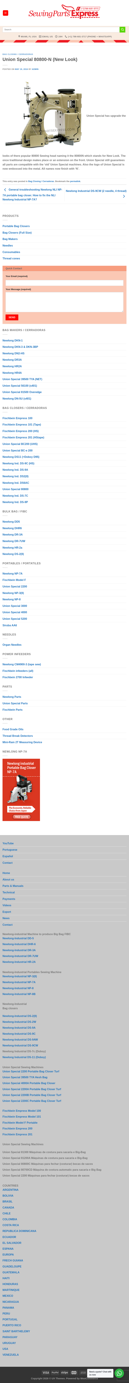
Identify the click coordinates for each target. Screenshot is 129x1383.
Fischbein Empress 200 (17, 1128)
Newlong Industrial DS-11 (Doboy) (24, 1057)
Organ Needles (12, 644)
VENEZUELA (11, 1354)
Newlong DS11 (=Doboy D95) (21, 456)
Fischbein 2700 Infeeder (18, 677)
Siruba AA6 (10, 625)
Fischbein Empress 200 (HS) (21, 431)
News (6, 918)
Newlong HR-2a (12, 547)
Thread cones (11, 258)
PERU (6, 1313)
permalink (75, 181)
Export (7, 911)
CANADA (8, 1207)
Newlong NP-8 (12, 599)
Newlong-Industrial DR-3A (19, 950)
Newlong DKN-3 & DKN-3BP (20, 346)
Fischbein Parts (13, 709)
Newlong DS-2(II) (13, 554)
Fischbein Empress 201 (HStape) (23, 437)
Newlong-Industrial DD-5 (18, 938)
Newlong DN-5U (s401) (17, 398)
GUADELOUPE (12, 1266)
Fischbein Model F (14, 580)
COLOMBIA (10, 1219)
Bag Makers (10, 239)
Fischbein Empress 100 (17, 418)
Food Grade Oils (13, 729)
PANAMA (8, 1307)
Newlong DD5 (11, 521)
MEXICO (8, 1295)
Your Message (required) (18, 289)
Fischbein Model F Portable (20, 1122)
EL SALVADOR (12, 1243)
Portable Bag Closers (16, 226)
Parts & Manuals (13, 885)
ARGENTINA (10, 1189)
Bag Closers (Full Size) (17, 232)
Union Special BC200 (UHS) (20, 444)
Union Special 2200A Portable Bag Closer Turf (32, 1089)
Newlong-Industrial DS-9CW (20, 1045)
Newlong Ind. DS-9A (15, 469)
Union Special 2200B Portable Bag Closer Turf (32, 1095)
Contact (8, 862)
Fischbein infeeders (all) (18, 670)
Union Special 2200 (15, 586)
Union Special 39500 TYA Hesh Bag (25, 1077)
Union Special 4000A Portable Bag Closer (29, 1083)
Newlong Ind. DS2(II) (16, 476)
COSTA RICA (11, 1225)
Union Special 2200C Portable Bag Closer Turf (32, 1101)
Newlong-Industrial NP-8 (18, 988)
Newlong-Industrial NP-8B (19, 994)
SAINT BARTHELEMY (16, 1331)
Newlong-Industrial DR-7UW (20, 956)
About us (8, 879)
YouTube (8, 843)
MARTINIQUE (11, 1290)
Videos (7, 905)
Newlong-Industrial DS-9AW (20, 1039)
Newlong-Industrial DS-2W (19, 1021)
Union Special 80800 (16, 489)
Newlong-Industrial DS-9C (19, 1033)
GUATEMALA (11, 1272)
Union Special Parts (15, 703)
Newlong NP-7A (13, 573)
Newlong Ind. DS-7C (15, 495)
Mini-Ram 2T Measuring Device (22, 742)
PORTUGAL (10, 1319)
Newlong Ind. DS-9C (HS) (18, 463)
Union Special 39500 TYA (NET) (22, 379)
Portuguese (10, 849)
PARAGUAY (10, 1337)
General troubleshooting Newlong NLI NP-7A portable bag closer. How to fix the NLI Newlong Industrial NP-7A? (32, 194)
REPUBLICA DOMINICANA (19, 1231)
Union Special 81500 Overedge (22, 392)
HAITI (6, 1278)
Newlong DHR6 (12, 528)
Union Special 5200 (15, 618)
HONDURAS (10, 1284)
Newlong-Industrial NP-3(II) (20, 976)
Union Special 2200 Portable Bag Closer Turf (31, 1071)
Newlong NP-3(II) (13, 593)
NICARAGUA (11, 1301)
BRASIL (8, 1201)
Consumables (11, 252)
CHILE (7, 1213)
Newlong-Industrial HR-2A (19, 962)
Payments (9, 899)
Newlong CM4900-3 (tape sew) (22, 664)
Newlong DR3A (12, 359)
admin (35, 69)
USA (5, 1348)
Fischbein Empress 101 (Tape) (22, 424)
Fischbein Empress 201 (17, 1134)
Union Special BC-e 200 (18, 450)
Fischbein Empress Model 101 (22, 1116)
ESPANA (8, 1248)
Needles (8, 245)
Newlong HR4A (12, 372)
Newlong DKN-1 (13, 340)
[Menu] (5, 13)
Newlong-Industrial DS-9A (19, 1027)
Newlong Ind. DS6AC (16, 482)
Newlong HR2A (12, 366)
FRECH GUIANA (13, 1260)
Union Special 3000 (15, 606)
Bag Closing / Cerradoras (18, 54)
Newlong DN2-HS (14, 353)
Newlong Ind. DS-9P (15, 502)
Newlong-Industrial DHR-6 (19, 944)
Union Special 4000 (15, 612)
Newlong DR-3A (13, 534)
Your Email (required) (17, 276)
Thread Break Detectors (18, 735)
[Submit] (122, 29)
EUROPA (8, 1254)
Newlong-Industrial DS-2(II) (20, 1016)
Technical (9, 892)
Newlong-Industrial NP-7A (19, 982)
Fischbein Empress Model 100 (22, 1110)
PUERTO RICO (12, 1325)
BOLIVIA (8, 1195)
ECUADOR (9, 1237)
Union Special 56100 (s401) (20, 385)
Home (6, 873)
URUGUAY (9, 1343)
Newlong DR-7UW (14, 541)
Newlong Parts (12, 696)
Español (8, 856)
